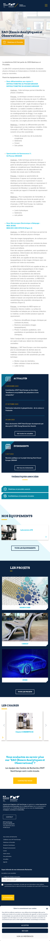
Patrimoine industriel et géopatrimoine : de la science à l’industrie (24, 409)
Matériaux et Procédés (9, 842)
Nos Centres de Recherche (10, 836)
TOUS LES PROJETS (25, 692)
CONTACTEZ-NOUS (25, 781)
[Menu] (46, 5)
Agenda (5, 862)
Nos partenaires (7, 856)
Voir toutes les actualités (25, 433)
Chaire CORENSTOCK (24, 732)
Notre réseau (6, 853)
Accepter (25, 925)
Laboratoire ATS (26, 530)
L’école (5, 850)
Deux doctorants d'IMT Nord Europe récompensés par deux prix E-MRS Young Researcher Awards (24, 425)
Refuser (25, 931)
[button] (47, 908)
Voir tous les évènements (25, 468)
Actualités (5, 859)
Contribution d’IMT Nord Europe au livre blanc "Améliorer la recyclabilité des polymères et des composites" (22, 392)
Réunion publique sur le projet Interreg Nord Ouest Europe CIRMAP (23, 459)
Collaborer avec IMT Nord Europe (12, 839)
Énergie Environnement (9, 848)
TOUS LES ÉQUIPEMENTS (25, 548)
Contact (9, 817)
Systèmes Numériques (9, 845)
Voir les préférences (25, 936)
